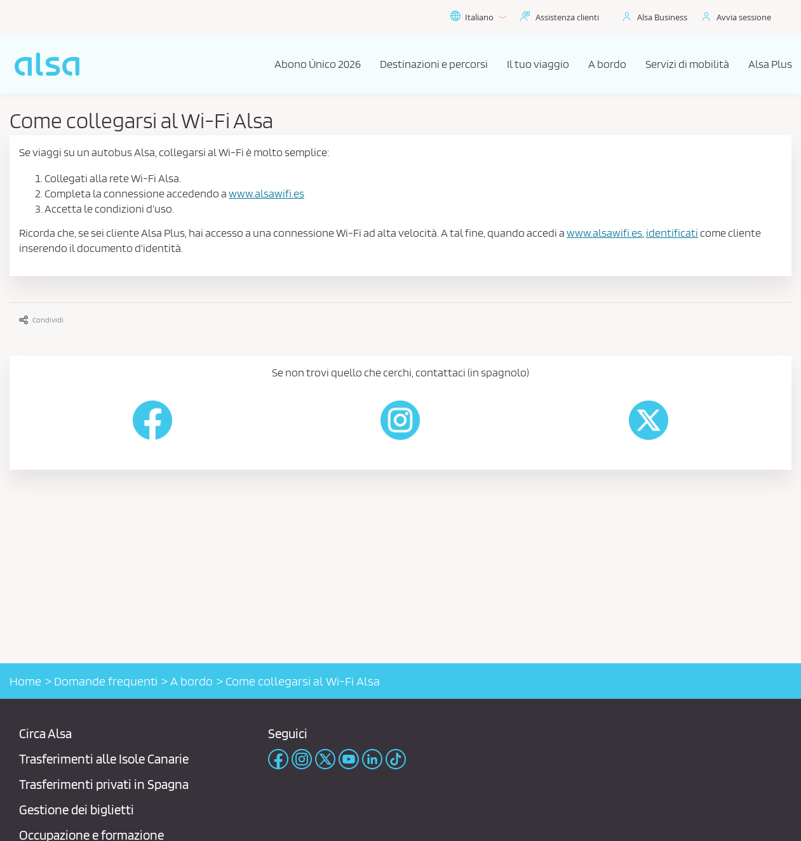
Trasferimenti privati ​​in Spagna (104, 784)
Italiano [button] (478, 17)
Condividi (41, 319)
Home (25, 681)
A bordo (191, 681)
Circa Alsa (45, 733)
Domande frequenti (106, 681)
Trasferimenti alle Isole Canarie (104, 759)
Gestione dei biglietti (76, 810)
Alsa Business (662, 17)
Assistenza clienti (567, 17)
